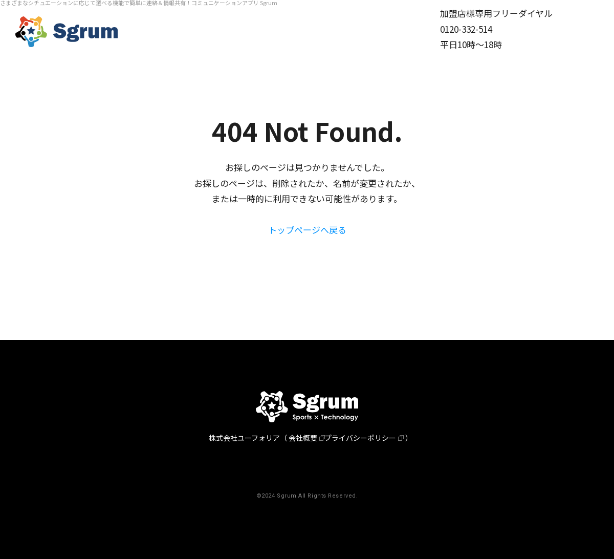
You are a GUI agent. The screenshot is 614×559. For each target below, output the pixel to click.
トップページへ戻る (307, 229)
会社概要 (303, 438)
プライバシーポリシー (360, 438)
